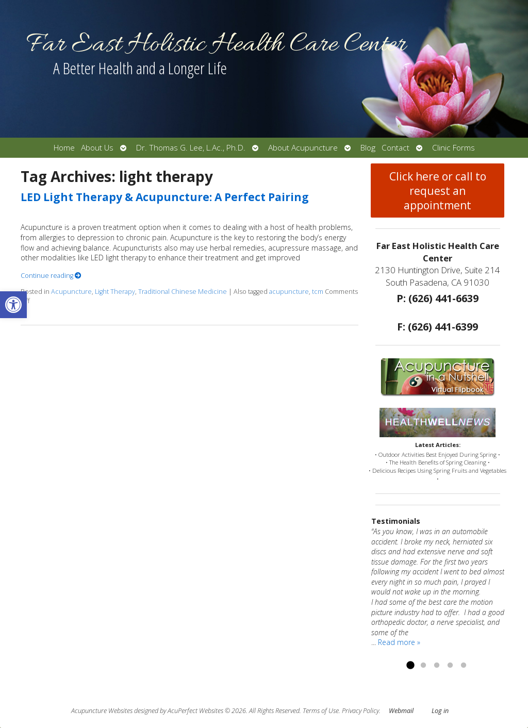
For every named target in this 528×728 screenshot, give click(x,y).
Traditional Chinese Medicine (182, 291)
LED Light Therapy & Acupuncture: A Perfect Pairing (165, 197)
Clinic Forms (453, 147)
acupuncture (289, 291)
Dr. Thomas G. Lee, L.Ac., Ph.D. (190, 147)
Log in (440, 710)
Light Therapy (115, 291)
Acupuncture (71, 291)
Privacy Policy (360, 710)
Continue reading (51, 275)
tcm (317, 291)
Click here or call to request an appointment (437, 190)
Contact (395, 147)
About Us (97, 147)
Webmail (401, 710)
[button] (13, 304)
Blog (367, 147)
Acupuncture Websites (102, 710)
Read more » (399, 642)
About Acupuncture (303, 147)
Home (64, 147)
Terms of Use (321, 710)
